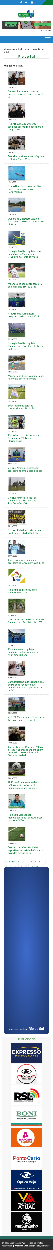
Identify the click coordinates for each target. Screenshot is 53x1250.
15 (42, 866)
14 (37, 866)
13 (31, 866)
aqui (6, 51)
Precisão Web (21, 1245)
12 (26, 866)
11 (21, 866)
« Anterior (10, 861)
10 (15, 866)
